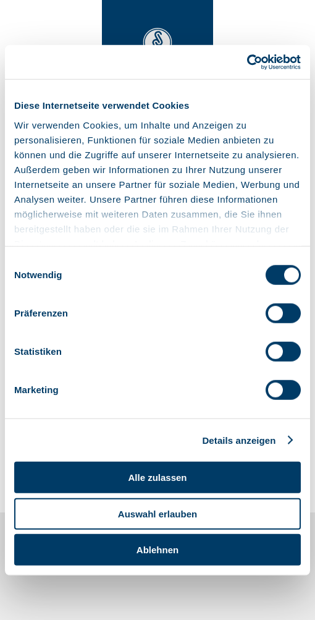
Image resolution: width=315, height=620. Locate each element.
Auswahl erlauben (157, 513)
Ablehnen (157, 550)
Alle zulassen (157, 477)
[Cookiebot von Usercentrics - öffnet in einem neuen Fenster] (247, 62)
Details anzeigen (238, 440)
